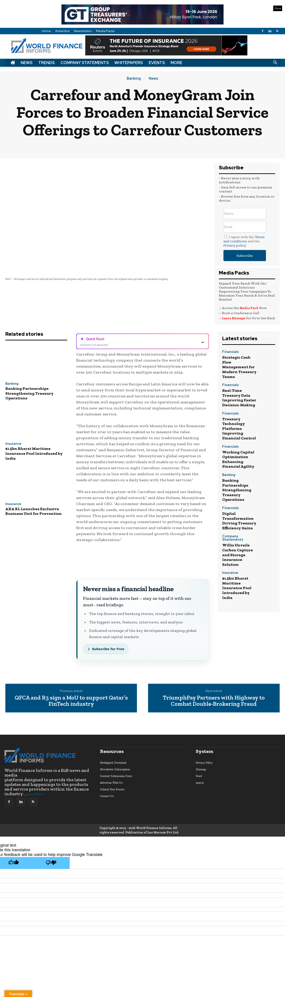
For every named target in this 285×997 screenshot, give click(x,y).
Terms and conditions (244, 239)
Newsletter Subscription (115, 769)
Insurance (13, 443)
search (200, 782)
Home (46, 31)
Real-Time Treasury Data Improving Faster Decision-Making (239, 397)
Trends (46, 62)
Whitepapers (128, 62)
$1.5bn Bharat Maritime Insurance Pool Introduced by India (34, 453)
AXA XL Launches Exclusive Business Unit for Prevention (33, 511)
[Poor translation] (51, 863)
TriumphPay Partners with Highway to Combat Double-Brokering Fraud (214, 700)
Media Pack (249, 308)
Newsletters (83, 31)
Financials (230, 352)
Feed (199, 776)
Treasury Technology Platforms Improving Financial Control (239, 429)
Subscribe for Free (108, 649)
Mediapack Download (113, 762)
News (27, 62)
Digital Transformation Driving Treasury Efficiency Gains (239, 520)
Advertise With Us (111, 782)
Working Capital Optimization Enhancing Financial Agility (238, 459)
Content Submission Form (116, 776)
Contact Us (107, 796)
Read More (35, 794)
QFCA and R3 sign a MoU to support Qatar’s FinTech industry (71, 700)
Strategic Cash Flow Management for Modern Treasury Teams (239, 367)
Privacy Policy (204, 762)
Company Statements (85, 62)
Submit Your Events (112, 789)
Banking (134, 78)
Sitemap (201, 769)
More (176, 62)
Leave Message (234, 318)
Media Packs (105, 31)
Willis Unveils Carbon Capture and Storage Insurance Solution (237, 555)
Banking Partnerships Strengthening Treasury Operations (29, 393)
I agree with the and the (244, 241)
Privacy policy (234, 245)
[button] (275, 62)
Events (157, 62)
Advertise (62, 31)
